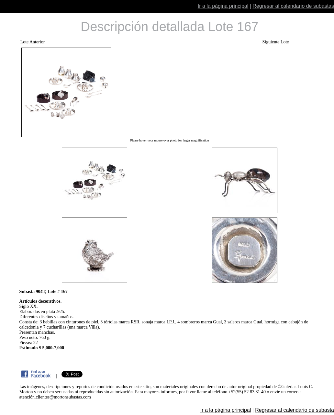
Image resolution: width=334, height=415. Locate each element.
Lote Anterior (32, 41)
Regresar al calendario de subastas (293, 6)
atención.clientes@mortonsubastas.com (55, 397)
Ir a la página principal (223, 6)
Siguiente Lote (275, 41)
